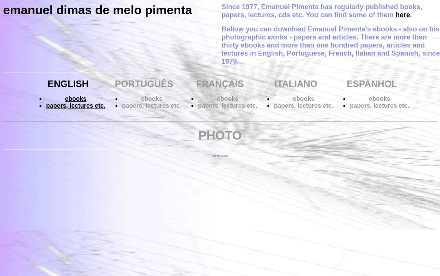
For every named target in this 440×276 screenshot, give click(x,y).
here (403, 15)
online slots (219, 156)
